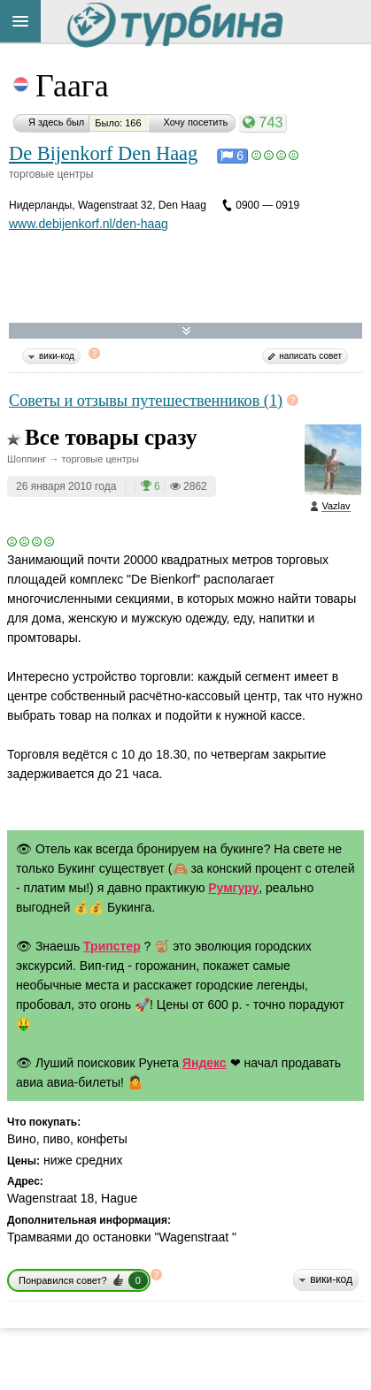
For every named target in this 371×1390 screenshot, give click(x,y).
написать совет (310, 356)
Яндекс (204, 1063)
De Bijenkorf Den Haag (103, 153)
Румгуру (233, 888)
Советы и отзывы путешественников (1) (145, 400)
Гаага (72, 85)
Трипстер (112, 946)
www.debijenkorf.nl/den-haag (88, 224)
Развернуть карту (186, 331)
